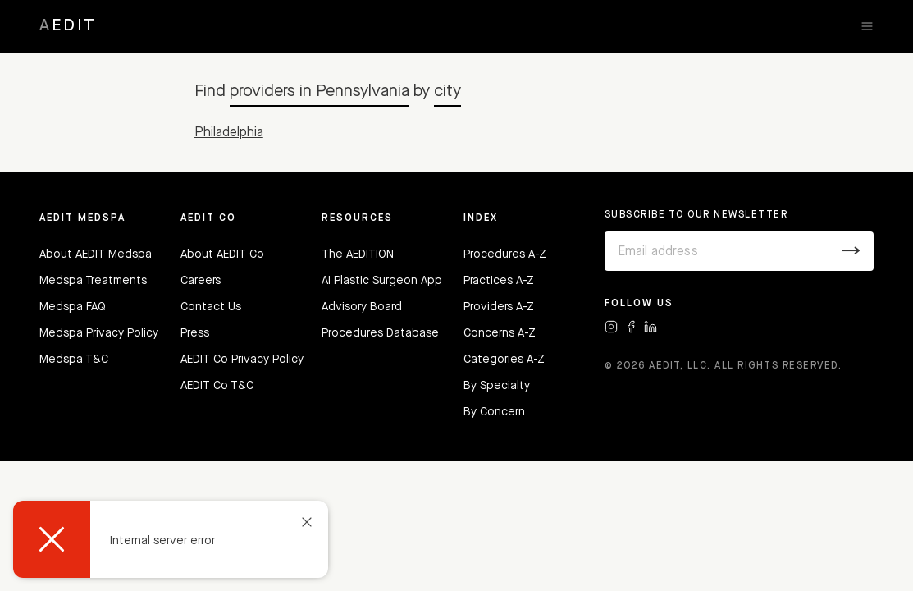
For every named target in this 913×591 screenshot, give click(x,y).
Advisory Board (362, 307)
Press (194, 333)
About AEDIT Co (222, 254)
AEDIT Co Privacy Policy (242, 359)
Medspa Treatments (93, 280)
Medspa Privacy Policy (98, 333)
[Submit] (851, 251)
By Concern (494, 412)
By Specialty (496, 386)
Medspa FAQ (72, 307)
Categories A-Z (504, 359)
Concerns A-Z (499, 333)
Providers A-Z (498, 307)
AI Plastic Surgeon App (382, 280)
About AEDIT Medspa (95, 254)
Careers (200, 280)
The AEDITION (358, 254)
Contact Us (210, 307)
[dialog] (170, 539)
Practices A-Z (498, 280)
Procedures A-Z (504, 254)
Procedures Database (380, 333)
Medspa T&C (73, 359)
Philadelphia (228, 133)
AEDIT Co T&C (216, 386)
